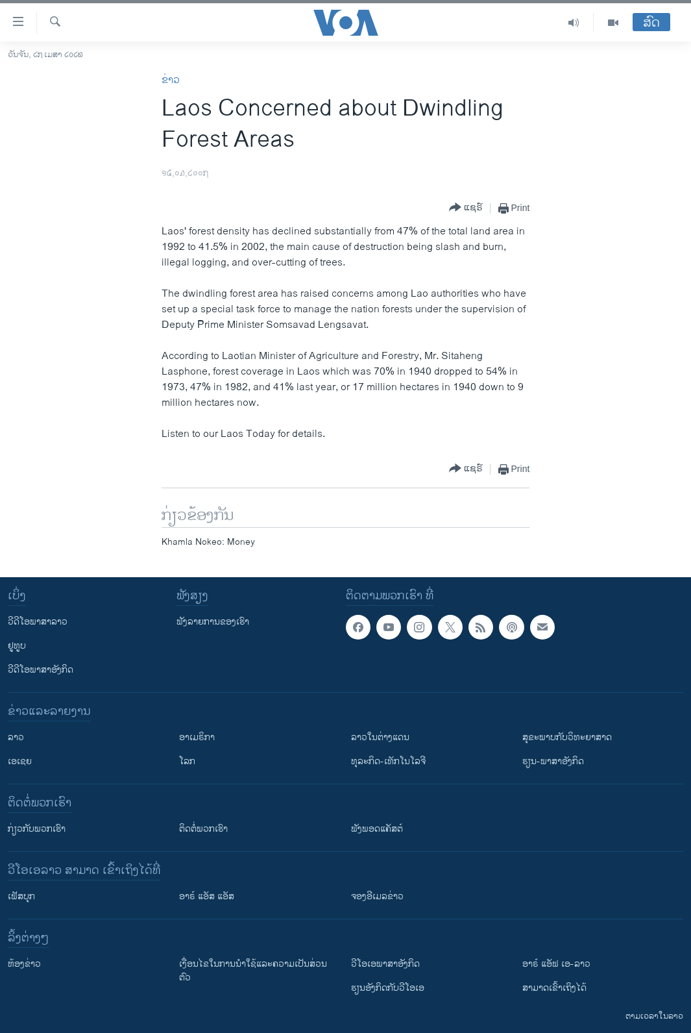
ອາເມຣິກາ (197, 737)
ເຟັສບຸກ (21, 896)
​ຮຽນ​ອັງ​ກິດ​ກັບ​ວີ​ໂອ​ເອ (387, 988)
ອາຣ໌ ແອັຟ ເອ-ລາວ (556, 964)
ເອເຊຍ (20, 761)
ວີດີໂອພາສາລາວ (37, 622)
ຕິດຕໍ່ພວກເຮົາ (203, 829)
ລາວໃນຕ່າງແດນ (380, 737)
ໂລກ (187, 761)
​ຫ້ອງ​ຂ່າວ (24, 964)
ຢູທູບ (17, 646)
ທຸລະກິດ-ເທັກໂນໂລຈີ (388, 761)
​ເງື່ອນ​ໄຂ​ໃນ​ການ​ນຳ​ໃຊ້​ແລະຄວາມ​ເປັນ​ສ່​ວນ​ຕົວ (253, 970)
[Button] (466, 208)
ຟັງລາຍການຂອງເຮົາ (212, 622)
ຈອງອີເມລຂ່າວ (377, 896)
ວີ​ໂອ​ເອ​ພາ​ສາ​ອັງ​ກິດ (385, 964)
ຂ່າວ (171, 80)
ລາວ (16, 737)
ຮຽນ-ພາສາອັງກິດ (553, 761)
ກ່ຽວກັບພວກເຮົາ (37, 829)
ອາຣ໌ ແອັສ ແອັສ (206, 896)
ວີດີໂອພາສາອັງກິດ (40, 670)
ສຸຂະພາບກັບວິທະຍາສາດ (567, 737)
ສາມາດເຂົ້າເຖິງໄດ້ (554, 988)
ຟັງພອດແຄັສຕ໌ (377, 829)
